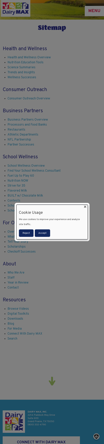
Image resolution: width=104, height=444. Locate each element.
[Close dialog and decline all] (85, 207)
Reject (26, 232)
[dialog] (52, 222)
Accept (42, 232)
